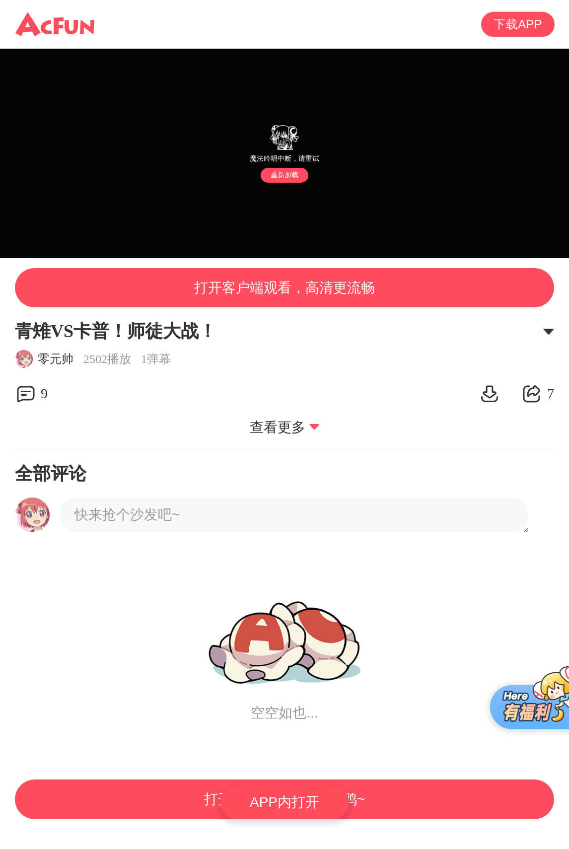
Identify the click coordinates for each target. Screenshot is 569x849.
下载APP (518, 24)
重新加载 (284, 175)
